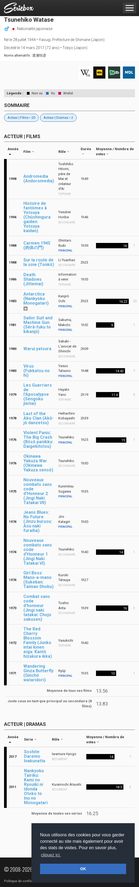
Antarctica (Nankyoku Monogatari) (36, 298)
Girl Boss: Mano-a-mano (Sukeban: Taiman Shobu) (38, 580)
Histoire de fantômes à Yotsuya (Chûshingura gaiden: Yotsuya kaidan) (37, 217)
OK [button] (83, 869)
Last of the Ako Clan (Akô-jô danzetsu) (38, 418)
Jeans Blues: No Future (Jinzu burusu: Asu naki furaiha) (37, 521)
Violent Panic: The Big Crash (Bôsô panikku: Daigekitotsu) (38, 439)
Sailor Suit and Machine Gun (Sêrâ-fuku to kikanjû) (37, 325)
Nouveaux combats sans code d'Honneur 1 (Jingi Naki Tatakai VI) (37, 552)
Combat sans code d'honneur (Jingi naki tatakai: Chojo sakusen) (37, 608)
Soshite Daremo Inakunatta (34, 756)
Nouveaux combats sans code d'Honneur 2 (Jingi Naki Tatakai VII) (37, 491)
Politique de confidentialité (24, 881)
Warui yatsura (37, 348)
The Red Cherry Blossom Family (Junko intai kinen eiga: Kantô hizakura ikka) (37, 643)
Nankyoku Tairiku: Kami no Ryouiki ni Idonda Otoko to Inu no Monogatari (36, 786)
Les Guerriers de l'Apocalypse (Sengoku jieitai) (37, 394)
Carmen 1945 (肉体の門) (36, 245)
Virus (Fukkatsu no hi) (36, 371)
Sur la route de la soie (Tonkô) (38, 262)
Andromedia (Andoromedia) (38, 178)
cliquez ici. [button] (51, 855)
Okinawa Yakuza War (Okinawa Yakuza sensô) (38, 463)
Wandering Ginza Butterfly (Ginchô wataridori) (38, 673)
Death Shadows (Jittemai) (33, 279)
